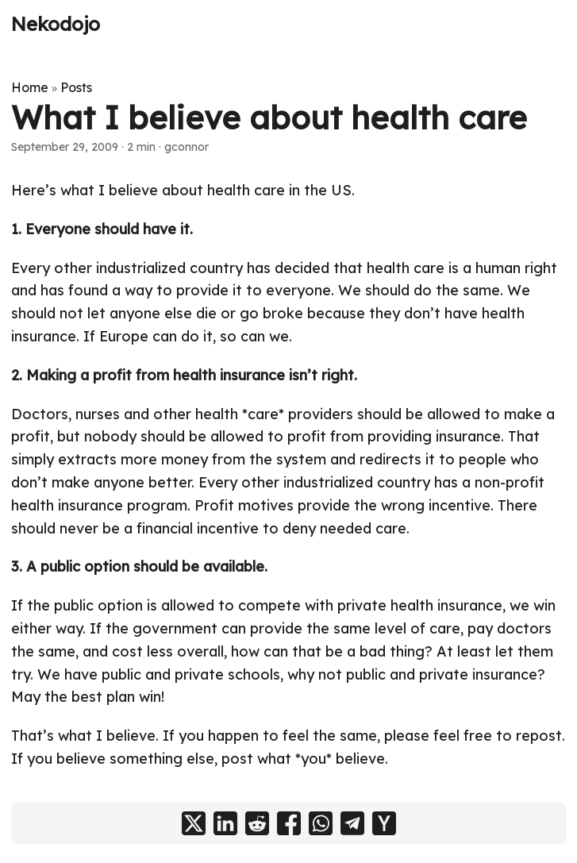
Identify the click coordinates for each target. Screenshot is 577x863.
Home (29, 87)
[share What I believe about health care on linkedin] (225, 823)
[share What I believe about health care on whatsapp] (321, 823)
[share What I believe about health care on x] (194, 823)
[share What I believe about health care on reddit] (257, 823)
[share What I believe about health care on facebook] (289, 823)
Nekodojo (55, 24)
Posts (76, 87)
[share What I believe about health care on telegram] (352, 823)
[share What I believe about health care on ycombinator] (384, 823)
